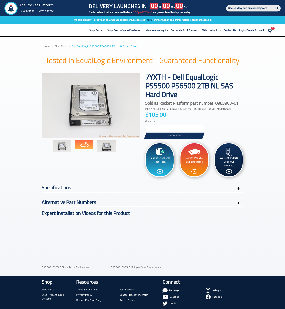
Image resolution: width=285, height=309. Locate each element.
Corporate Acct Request (184, 30)
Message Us (176, 290)
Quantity (150, 121)
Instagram (217, 290)
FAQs (204, 30)
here (149, 20)
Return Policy (127, 300)
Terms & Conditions (87, 289)
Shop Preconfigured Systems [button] (124, 30)
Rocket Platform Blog (88, 300)
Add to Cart (174, 135)
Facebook (217, 297)
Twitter (173, 303)
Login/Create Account (251, 30)
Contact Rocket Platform (133, 295)
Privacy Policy (84, 295)
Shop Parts (48, 289)
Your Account (126, 289)
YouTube (174, 297)
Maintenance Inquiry (157, 30)
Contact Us (230, 30)
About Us (215, 30)
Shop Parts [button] (95, 30)
